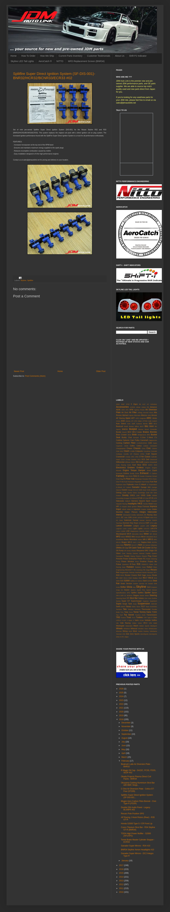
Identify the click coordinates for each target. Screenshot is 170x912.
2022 (121, 704)
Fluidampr (138, 479)
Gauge (130, 490)
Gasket (124, 490)
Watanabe (128, 626)
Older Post (100, 371)
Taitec (134, 606)
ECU (145, 465)
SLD (149, 587)
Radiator (130, 567)
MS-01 (118, 542)
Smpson (154, 587)
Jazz (155, 515)
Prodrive (143, 561)
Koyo (136, 523)
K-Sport (147, 517)
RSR (130, 578)
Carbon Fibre (129, 443)
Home (13, 56)
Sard (145, 581)
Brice (129, 435)
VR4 (150, 623)
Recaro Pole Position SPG (132, 813)
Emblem (131, 467)
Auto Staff (131, 424)
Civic (148, 448)
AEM (123, 410)
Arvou (118, 421)
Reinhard (138, 572)
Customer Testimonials (98, 56)
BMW (151, 426)
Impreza (153, 506)
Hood (150, 504)
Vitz (117, 623)
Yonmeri (119, 634)
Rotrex (149, 575)
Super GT (126, 601)
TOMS (154, 612)
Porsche (119, 559)
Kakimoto (127, 520)
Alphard (125, 415)
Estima (126, 473)
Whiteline (126, 628)
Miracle (138, 537)
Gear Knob (146, 490)
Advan (138, 407)
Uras (155, 617)
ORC (146, 550)
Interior (119, 515)
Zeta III (118, 637)
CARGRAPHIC (142, 443)
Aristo (154, 418)
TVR (145, 617)
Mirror (143, 537)
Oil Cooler (146, 548)
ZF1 (122, 637)
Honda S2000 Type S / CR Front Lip (136, 823)
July (123, 742)
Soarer (126, 590)
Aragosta (142, 418)
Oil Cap (125, 548)
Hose (155, 504)
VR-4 (145, 623)
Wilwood (134, 628)
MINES (128, 537)
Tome (131, 612)
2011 (121, 888)
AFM (131, 410)
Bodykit (133, 429)
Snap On (119, 590)
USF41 (118, 620)
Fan (126, 476)
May (123, 749)
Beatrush (119, 426)
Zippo (126, 637)
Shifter (123, 587)
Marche (142, 531)
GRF (138, 495)
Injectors (137, 509)
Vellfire (154, 620)
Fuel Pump (145, 482)
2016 (121, 869)
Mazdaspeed (121, 534)
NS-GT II (134, 545)
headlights (132, 504)
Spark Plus (141, 590)
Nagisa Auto (146, 542)
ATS (135, 421)
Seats (123, 583)
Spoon (154, 593)
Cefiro (132, 446)
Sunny (118, 601)
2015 (121, 873)
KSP (147, 523)
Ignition (134, 506)
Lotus (118, 531)
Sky (134, 587)
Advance (153, 407)
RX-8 (150, 578)
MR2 (155, 539)
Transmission (151, 615)
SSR (122, 595)
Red (117, 572)
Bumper (136, 437)
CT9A (141, 457)
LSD (127, 531)
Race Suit (153, 564)
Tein (125, 609)
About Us (119, 56)
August (124, 738)
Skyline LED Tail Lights (22, 61)
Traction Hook (140, 615)
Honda (145, 504)
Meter (146, 534)
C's (155, 437)
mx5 (134, 542)
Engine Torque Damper (134, 470)
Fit (124, 479)
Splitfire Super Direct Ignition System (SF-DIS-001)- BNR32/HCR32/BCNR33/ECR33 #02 (54, 76)
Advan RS (145, 407)
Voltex (134, 623)
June (123, 745)
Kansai (135, 520)
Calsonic (126, 440)
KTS (151, 523)
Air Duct (124, 412)
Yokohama (153, 631)
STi (128, 598)
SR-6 (118, 595)
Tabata (128, 606)
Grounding (119, 498)
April (123, 753)
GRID (143, 495)
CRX (132, 457)
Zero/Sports (144, 634)
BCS (155, 424)
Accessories (122, 407)
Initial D (130, 509)
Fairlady (120, 476)
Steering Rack (121, 598)
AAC (143, 404)
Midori (123, 537)
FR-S (150, 479)
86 (140, 404)
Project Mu (152, 561)
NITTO (60, 61)
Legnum (119, 528)
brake (139, 432)
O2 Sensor (146, 545)
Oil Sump (127, 550)
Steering (153, 595)
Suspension (144, 603)
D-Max (128, 459)
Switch (122, 606)
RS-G (126, 578)
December (126, 723)
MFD (118, 536)
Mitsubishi (149, 537)
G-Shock (119, 487)
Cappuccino (153, 440)
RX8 (155, 578)
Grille (149, 495)
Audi (149, 421)
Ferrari (154, 476)
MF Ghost (153, 534)
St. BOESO (128, 595)
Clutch (126, 451)
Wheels (119, 628)
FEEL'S (136, 476)
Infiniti (124, 509)
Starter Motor (144, 595)
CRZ (136, 457)
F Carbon (153, 473)
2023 (121, 700)
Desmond (153, 459)
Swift (118, 606)
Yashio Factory (143, 631)
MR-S (150, 539)
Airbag (140, 412)
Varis (137, 620)
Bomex (140, 429)
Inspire (143, 509)
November (126, 726)
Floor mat (130, 479)
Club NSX (119, 451)
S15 (121, 581)
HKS (139, 503)
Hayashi (154, 501)
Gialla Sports (127, 493)
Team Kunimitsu (151, 606)
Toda (126, 612)
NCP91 (154, 542)
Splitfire (30, 280)
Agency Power (139, 410)
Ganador (136, 487)
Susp (135, 604)
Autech (154, 421)
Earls (129, 465)
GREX (132, 495)
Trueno (123, 617)
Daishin (133, 459)
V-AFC (124, 620)
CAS (150, 443)
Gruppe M (127, 498)
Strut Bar (134, 598)
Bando (145, 424)
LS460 (123, 531)
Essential (119, 473)
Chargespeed (121, 448)
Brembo (153, 432)
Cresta (128, 457)
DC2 (139, 459)
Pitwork (144, 556)
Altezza (144, 415)
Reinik (144, 572)
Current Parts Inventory (70, 56)
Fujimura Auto (121, 484)
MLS (155, 537)
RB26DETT (129, 570)
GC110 (135, 490)
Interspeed (126, 515)
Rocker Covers (131, 575)
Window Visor (143, 628)
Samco (139, 581)
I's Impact (123, 506)
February (125, 761)
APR (137, 418)
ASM (123, 421)
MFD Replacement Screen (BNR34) (86, 61)
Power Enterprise (130, 559)
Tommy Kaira (145, 612)
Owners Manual (138, 553)
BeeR (126, 426)
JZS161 (140, 517)
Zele (127, 634)
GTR (155, 498)
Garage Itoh (146, 487)
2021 (121, 708)
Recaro (154, 570)
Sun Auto (148, 598)
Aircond (145, 412)
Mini (133, 537)
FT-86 (121, 482)
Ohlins (119, 548)
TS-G (134, 617)
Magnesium (134, 531)
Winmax (119, 631)
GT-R (151, 498)
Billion (137, 426)
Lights (140, 528)
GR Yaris (153, 493)
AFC (127, 410)
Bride (134, 434)
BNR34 (125, 429)
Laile (155, 523)
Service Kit (143, 583)
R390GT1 (145, 564)
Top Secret (129, 615)
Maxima (154, 531)
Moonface (133, 539)
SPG (128, 593)
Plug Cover (152, 556)
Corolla (126, 454)
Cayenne (119, 446)
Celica (139, 446)
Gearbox (154, 490)
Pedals (126, 556)
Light (135, 528)
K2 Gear (119, 520)
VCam (141, 620)
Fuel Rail (153, 482)
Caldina (119, 440)
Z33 (123, 634)
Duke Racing (121, 465)
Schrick (149, 581)
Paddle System (151, 553)
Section (129, 583)
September (126, 734)
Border (118, 432)
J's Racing (148, 515)
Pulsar (118, 564)
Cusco (147, 457)
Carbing (119, 443)
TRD (118, 617)
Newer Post (19, 371)
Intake (149, 509)
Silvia (129, 587)
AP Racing (120, 418)
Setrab (150, 583)
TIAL (122, 612)
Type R (150, 617)
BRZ (148, 435)
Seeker (135, 583)
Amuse (154, 415)
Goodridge (141, 493)
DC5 (143, 459)
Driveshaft (153, 462)
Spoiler (148, 592)
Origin (151, 550)
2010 (121, 892)
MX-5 (130, 542)
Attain (140, 421)
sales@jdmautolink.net (126, 103)
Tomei (136, 612)
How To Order (28, 56)
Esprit (154, 470)
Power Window (127, 561)
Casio (155, 443)
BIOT (142, 426)
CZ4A (123, 459)
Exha (137, 473)
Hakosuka (120, 501)
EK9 (155, 465)
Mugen (124, 542)
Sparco (133, 590)
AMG (149, 415)
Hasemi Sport (144, 501)
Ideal (129, 506)
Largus (136, 526)
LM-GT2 (146, 528)
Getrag (118, 493)
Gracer (118, 495)
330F (123, 404)
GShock (134, 498)
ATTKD (144, 421)
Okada (133, 550)
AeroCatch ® (45, 61)
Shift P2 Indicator (138, 56)
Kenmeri (126, 523)
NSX (140, 545)
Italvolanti (140, 515)
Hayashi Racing (121, 504)
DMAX (133, 462)
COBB (132, 451)
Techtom (119, 609)
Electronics (121, 467)
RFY (155, 572)
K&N (151, 517)
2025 (121, 693)
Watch (135, 626)
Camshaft (144, 440)
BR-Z (134, 432)
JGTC (118, 517)
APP (133, 418)
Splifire (133, 593)
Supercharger (136, 601)
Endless (140, 467)
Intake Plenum (131, 512)
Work (135, 631)
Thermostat (146, 609)
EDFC (150, 465)
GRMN (154, 495)
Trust (129, 617)
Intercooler (152, 512)
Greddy (125, 495)
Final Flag (119, 479)
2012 (121, 884)
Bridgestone (142, 435)
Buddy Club (127, 437)
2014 (121, 877)
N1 (139, 542)
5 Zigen (134, 404)
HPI (117, 506)
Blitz (146, 426)
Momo (126, 539)
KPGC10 (142, 523)
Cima (143, 448)
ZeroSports (153, 634)
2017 (121, 865)
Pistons (138, 556)
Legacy (154, 526)
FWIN (137, 484)
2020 (121, 712)
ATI (132, 421)
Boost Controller (151, 429)
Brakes (146, 432)
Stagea (136, 595)
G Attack (142, 484)
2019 (121, 715)
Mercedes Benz (137, 534)
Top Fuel (119, 615)
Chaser (129, 448)
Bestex (131, 426)
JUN (130, 517)
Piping (132, 556)
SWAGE (154, 604)
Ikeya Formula (143, 506)
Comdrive (147, 451)
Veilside (148, 620)
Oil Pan (154, 548)
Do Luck (139, 462)
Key (131, 523)
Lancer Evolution (124, 526)
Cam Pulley (135, 440)
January (125, 860)
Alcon (151, 412)
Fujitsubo (130, 484)
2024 (121, 696)
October (125, 730)
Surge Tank (127, 604)
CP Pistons (134, 454)
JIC (122, 517)
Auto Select (121, 424)
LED (147, 526)
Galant (128, 487)
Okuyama (140, 550)
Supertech (153, 601)
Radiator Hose (140, 567)
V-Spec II (130, 620)
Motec (140, 539)
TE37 (143, 606)
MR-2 (145, 539)
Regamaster (124, 572)
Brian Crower (121, 435)
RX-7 (145, 578)
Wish (130, 631)
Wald (155, 623)
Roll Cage (142, 575)
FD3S (130, 476)
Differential (120, 462)
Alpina (131, 415)
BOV (129, 432)
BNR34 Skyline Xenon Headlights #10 (137, 850)
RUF (140, 578)
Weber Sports (144, 626)
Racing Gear (121, 567)
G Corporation (152, 484)
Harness (134, 501)
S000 (118, 581)
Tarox (138, 606)
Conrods (154, 451)
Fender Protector (146, 476)
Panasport (119, 556)
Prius (137, 561)
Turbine (139, 617)
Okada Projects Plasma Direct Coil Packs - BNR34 (136, 777)
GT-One (145, 498)
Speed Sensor (151, 590)
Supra (118, 604)
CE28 (126, 446)
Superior (146, 601)
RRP (121, 578)
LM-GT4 (153, 528)
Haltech (127, 501)
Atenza (128, 421)
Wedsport (153, 626)
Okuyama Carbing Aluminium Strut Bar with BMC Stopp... (138, 784)
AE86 (118, 410)
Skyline (23, 280)
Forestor (145, 479)
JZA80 (134, 517)
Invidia (133, 515)
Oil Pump (119, 550)
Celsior (145, 446)
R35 (138, 564)
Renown (150, 572)
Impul (118, 509)
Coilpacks (139, 451)
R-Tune (133, 564)
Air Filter (133, 412)
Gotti (147, 493)
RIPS (122, 575)
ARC (148, 418)
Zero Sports (135, 634)
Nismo (127, 544)
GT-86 (139, 498)
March (124, 757)
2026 (121, 689)
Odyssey (154, 545)
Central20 (153, 446)
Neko (118, 545)
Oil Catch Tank (134, 548)
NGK (122, 545)
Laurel (142, 526)
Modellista (119, 539)
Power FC (141, 559)
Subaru (141, 598)
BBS (151, 424)
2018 (121, 719)
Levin (125, 528)
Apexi (127, 418)
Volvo (140, 623)
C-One (142, 437)
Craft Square (151, 454)
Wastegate (120, 626)
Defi (147, 459)
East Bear (136, 465)
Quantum (125, 564)
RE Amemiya (138, 570)
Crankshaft (120, 457)
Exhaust (144, 473)
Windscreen (153, 628)
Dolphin (146, 462)
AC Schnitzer (152, 404)
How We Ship (47, 56)
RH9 (118, 575)
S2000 (127, 581)
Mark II (148, 531)
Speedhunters (121, 593)
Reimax (132, 572)
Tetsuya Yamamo (134, 609)
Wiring (125, 631)
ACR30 (132, 407)
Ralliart (149, 567)
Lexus (130, 528)
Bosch (124, 432)
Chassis (137, 448)
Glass (135, 493)
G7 (124, 487)
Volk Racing (125, 623)
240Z (118, 404)
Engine (147, 468)
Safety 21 (133, 581)
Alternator (137, 415)
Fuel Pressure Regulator (132, 482)
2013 (121, 881)
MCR (129, 534)
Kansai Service (145, 520)
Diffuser (127, 462)
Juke (126, 517)
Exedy (132, 473)
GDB (140, 490)
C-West (150, 437)
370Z (128, 404)
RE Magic (146, 570)
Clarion (154, 448)
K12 (155, 517)
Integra (142, 512)
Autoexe (139, 424)
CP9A (142, 454)
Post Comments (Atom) (35, 376)
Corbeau (119, 454)
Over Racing (126, 553)
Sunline (154, 598)
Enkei (149, 470)
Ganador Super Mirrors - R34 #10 (135, 846)
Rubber (135, 578)
